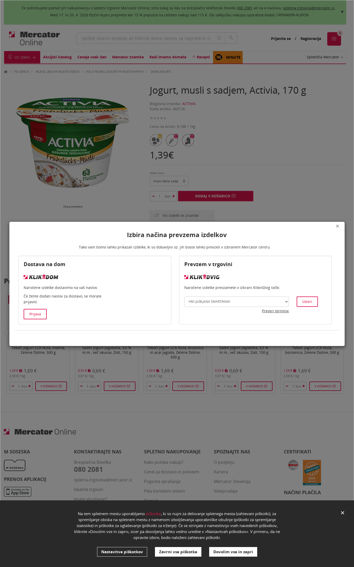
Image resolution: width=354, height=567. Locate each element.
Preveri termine (275, 310)
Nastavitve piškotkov (122, 551)
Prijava (35, 314)
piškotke (153, 513)
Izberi (307, 301)
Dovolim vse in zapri (233, 551)
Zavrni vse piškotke (178, 551)
